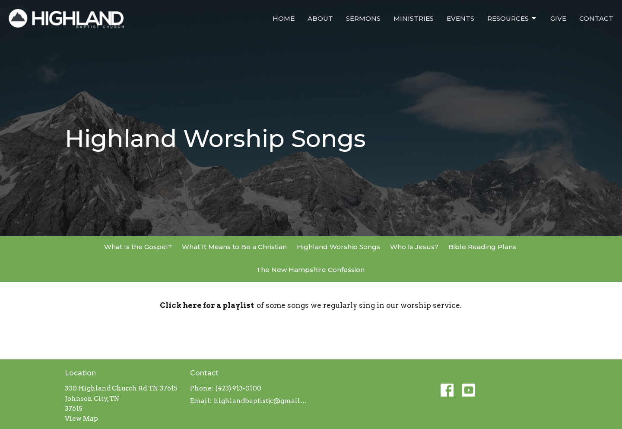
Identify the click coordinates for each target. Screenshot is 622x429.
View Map (81, 419)
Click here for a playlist (208, 305)
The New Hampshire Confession (310, 270)
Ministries (414, 18)
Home (284, 18)
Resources (512, 18)
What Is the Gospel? (138, 247)
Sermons (363, 18)
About (320, 18)
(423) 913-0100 (238, 388)
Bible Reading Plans (482, 247)
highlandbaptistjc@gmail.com (260, 401)
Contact (596, 18)
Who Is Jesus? (414, 247)
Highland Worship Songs (338, 247)
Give (558, 18)
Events (460, 18)
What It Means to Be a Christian (234, 247)
